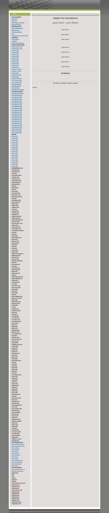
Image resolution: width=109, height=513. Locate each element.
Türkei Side (14, 479)
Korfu (13, 474)
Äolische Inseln (15, 472)
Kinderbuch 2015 (15, 493)
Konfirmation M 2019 (16, 502)
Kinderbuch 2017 (15, 496)
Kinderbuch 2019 (15, 500)
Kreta (13, 476)
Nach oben (35, 87)
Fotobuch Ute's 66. (16, 486)
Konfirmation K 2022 (16, 503)
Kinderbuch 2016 (15, 495)
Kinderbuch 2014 (15, 491)
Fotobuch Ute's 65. (16, 484)
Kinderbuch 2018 (15, 498)
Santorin (14, 477)
